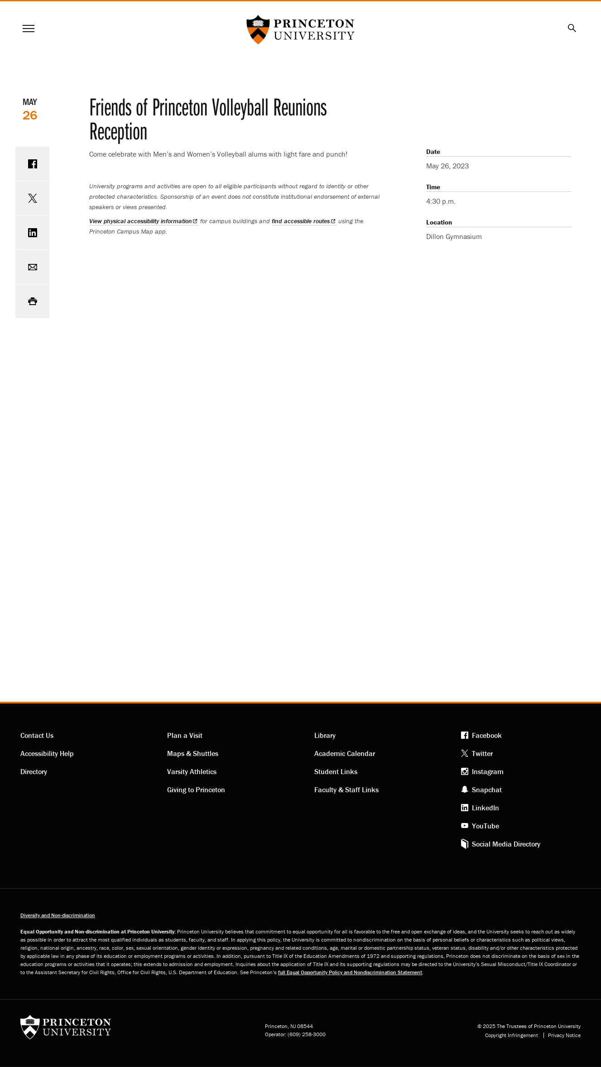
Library (325, 735)
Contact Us (36, 735)
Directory (33, 771)
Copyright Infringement (511, 1035)
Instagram (488, 771)
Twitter (482, 753)
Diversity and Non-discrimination (57, 915)
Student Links (335, 771)
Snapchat (487, 789)
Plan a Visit (184, 735)
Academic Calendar (344, 753)
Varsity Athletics (191, 771)
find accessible (304, 221)
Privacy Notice (564, 1035)
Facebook (487, 735)
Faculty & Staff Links (346, 789)
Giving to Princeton (196, 789)
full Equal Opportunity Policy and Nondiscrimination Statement (350, 972)
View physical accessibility (143, 221)
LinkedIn (485, 807)
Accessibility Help (47, 753)
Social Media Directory (506, 843)
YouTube (485, 825)
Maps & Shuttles (192, 753)
